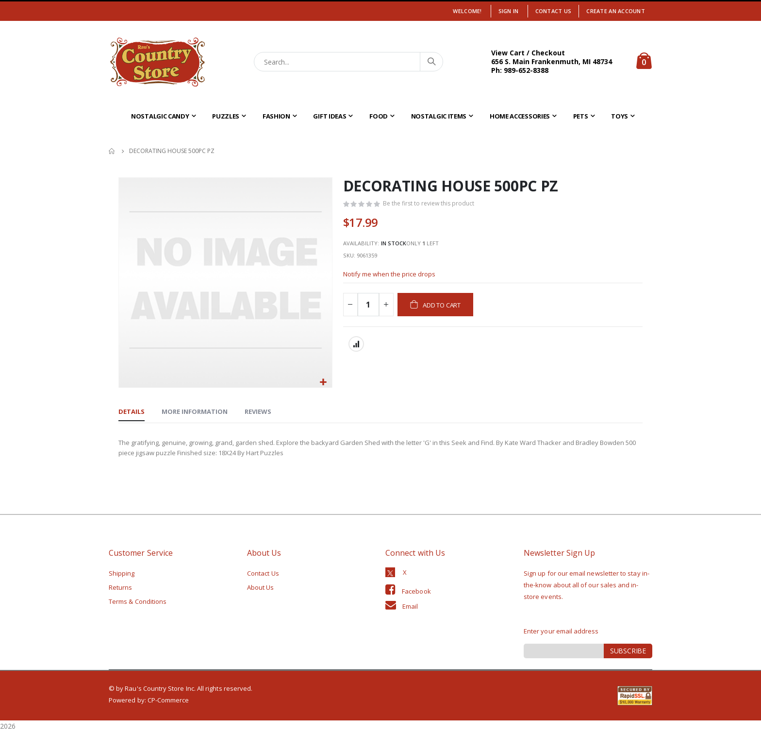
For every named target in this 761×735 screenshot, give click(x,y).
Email (410, 609)
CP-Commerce (168, 703)
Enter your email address (561, 634)
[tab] (131, 413)
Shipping (122, 576)
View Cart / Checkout (528, 52)
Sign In (508, 11)
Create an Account (615, 11)
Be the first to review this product (431, 204)
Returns (120, 590)
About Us (260, 590)
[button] (323, 382)
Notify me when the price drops (393, 280)
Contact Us (553, 11)
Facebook (416, 594)
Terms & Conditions (137, 604)
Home (112, 151)
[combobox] (349, 61)
